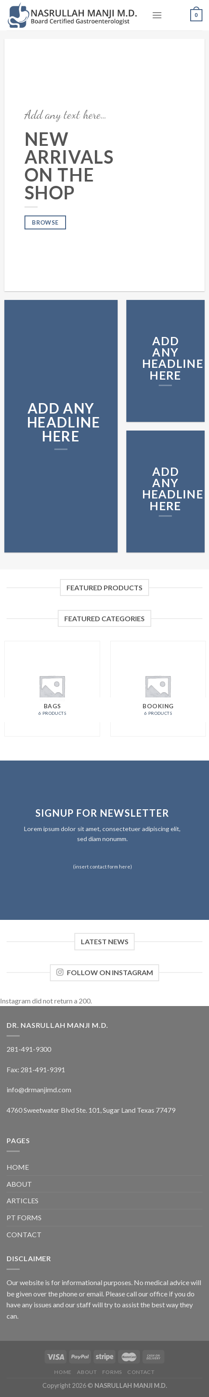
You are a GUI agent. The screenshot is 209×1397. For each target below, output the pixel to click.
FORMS (112, 1372)
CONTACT (24, 1234)
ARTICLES (22, 1200)
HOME (18, 1167)
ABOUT (19, 1184)
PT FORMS (24, 1217)
